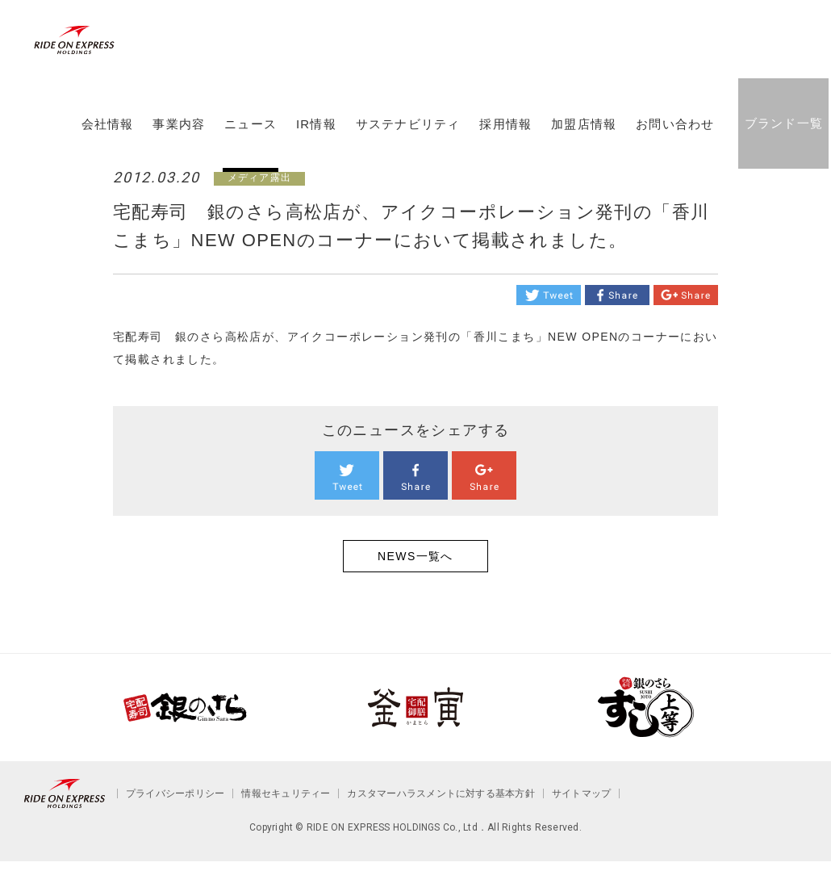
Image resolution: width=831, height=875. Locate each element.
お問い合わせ (674, 139)
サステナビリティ (406, 139)
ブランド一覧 (782, 138)
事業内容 (178, 139)
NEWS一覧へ (415, 556)
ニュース (249, 139)
